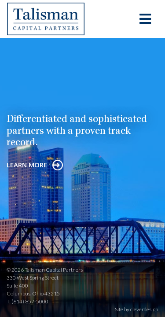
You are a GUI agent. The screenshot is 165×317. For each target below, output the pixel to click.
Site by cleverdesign (136, 309)
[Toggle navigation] (145, 19)
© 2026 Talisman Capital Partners (45, 269)
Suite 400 (17, 285)
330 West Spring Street (33, 277)
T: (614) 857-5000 (27, 301)
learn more (35, 164)
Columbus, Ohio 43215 (33, 293)
